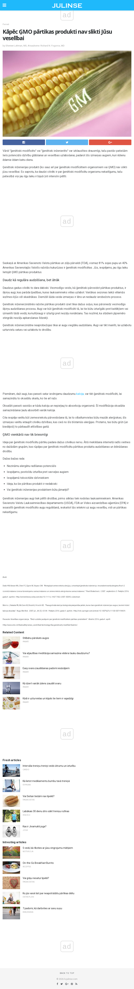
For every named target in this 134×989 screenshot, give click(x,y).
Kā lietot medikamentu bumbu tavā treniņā (46, 781)
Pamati (6, 24)
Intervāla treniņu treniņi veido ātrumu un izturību (49, 765)
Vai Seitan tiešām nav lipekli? (38, 796)
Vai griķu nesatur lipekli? (36, 878)
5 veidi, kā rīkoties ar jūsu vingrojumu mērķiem (48, 848)
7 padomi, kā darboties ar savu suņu (42, 908)
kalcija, (80, 393)
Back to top (67, 973)
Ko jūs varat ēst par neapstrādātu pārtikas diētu (48, 893)
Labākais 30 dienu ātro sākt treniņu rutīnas (46, 811)
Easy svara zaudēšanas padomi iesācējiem (46, 668)
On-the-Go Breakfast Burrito (38, 863)
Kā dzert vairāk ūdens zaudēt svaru (42, 683)
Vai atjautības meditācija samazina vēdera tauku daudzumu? (56, 653)
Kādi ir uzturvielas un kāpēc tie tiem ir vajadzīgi (48, 698)
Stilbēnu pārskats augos (36, 638)
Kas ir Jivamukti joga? (34, 826)
